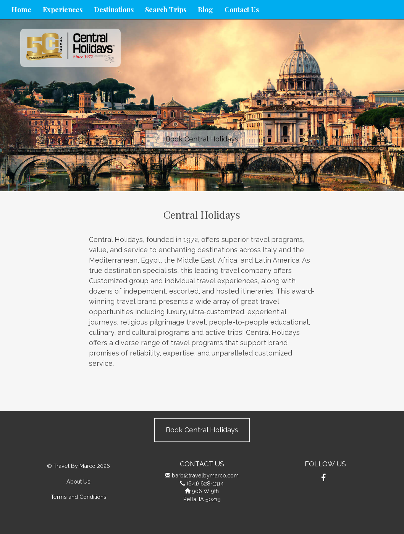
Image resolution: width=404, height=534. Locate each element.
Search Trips (165, 9)
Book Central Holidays (202, 139)
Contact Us (242, 9)
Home (21, 9)
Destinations (114, 9)
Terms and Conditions (79, 496)
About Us (78, 481)
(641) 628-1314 (205, 483)
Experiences (62, 9)
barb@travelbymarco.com (205, 475)
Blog (205, 9)
